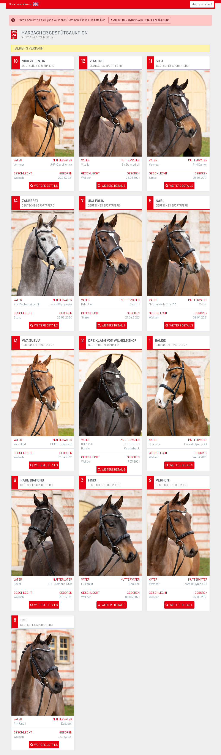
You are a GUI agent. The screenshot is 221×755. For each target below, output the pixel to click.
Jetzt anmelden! (202, 4)
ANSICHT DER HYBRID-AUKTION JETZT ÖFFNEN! (140, 20)
